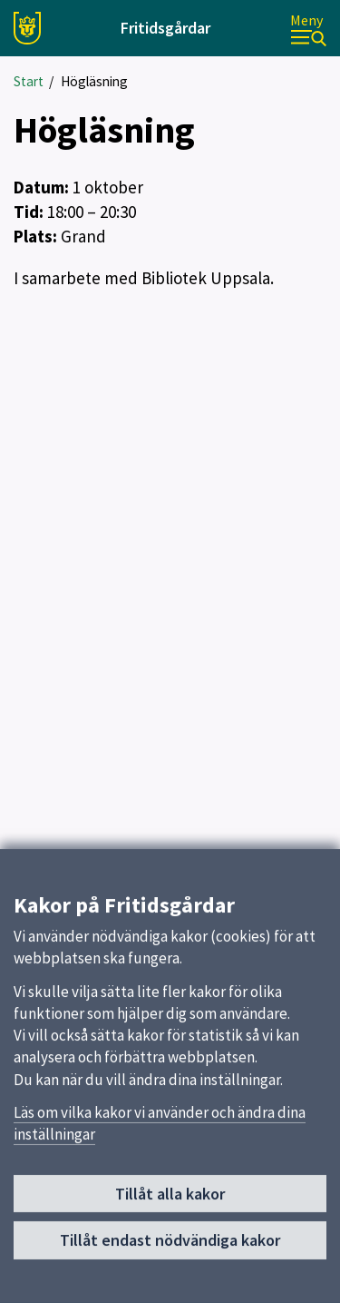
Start (29, 81)
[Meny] (308, 28)
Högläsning (94, 81)
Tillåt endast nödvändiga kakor (170, 1249)
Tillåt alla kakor (170, 1202)
